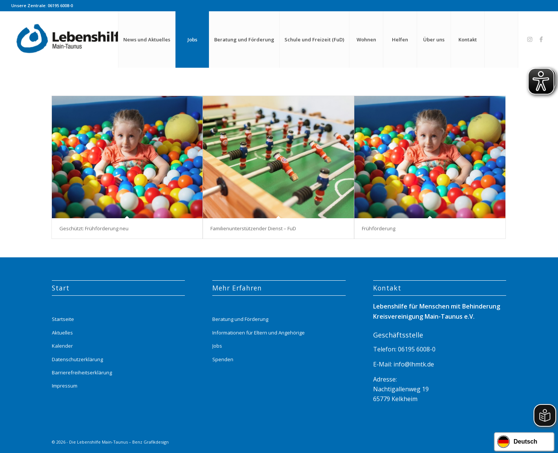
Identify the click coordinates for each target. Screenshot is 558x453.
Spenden (222, 359)
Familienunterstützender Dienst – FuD (253, 228)
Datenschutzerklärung (77, 359)
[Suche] (501, 39)
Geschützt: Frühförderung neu (94, 228)
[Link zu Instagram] (529, 39)
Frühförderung (378, 228)
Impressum (64, 385)
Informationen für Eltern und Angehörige (258, 332)
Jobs (217, 345)
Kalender (62, 345)
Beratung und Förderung (240, 319)
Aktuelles (62, 332)
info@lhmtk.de (413, 364)
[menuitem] (146, 39)
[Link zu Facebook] (541, 39)
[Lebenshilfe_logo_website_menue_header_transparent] (72, 39)
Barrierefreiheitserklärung (82, 372)
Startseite (63, 319)
